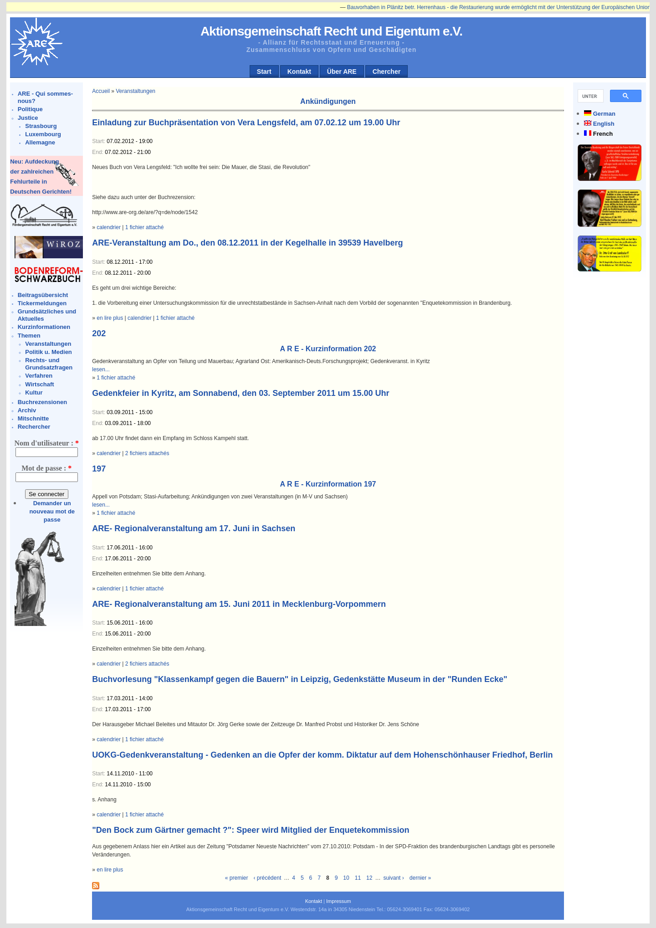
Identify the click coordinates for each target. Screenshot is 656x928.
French (603, 133)
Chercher (386, 71)
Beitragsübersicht (43, 295)
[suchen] (589, 96)
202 (99, 333)
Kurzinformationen (44, 326)
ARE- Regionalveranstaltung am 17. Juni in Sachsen (193, 528)
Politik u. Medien (48, 352)
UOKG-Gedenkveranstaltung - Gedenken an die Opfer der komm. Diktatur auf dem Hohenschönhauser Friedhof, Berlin (322, 754)
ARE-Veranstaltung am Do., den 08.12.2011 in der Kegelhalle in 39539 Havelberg (247, 242)
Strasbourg (40, 126)
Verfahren (38, 375)
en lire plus (110, 318)
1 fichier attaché (144, 227)
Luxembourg (43, 134)
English (604, 123)
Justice (28, 117)
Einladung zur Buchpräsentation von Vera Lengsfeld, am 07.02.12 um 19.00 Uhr (246, 122)
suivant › (393, 878)
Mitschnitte (33, 418)
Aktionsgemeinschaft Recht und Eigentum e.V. (331, 31)
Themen (29, 335)
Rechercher (34, 426)
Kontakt (299, 71)
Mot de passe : (46, 468)
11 (358, 878)
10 (346, 878)
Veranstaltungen (48, 343)
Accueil (101, 91)
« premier (236, 878)
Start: (99, 141)
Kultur (33, 392)
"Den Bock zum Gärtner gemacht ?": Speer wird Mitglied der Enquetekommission (250, 830)
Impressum (338, 901)
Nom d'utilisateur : (46, 443)
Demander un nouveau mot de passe (52, 511)
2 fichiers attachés (147, 453)
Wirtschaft (39, 384)
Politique (30, 109)
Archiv (27, 410)
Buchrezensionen (42, 402)
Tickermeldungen (42, 303)
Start (264, 71)
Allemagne (40, 142)
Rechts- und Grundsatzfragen (48, 364)
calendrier (109, 227)
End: (98, 152)
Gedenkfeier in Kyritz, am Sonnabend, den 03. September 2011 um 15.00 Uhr (240, 393)
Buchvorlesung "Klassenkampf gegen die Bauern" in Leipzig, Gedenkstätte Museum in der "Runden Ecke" (299, 679)
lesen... (101, 369)
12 (369, 878)
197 (99, 468)
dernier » (420, 878)
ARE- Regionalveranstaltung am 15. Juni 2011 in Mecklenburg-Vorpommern (239, 604)
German (604, 113)
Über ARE (342, 71)
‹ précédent (268, 878)
